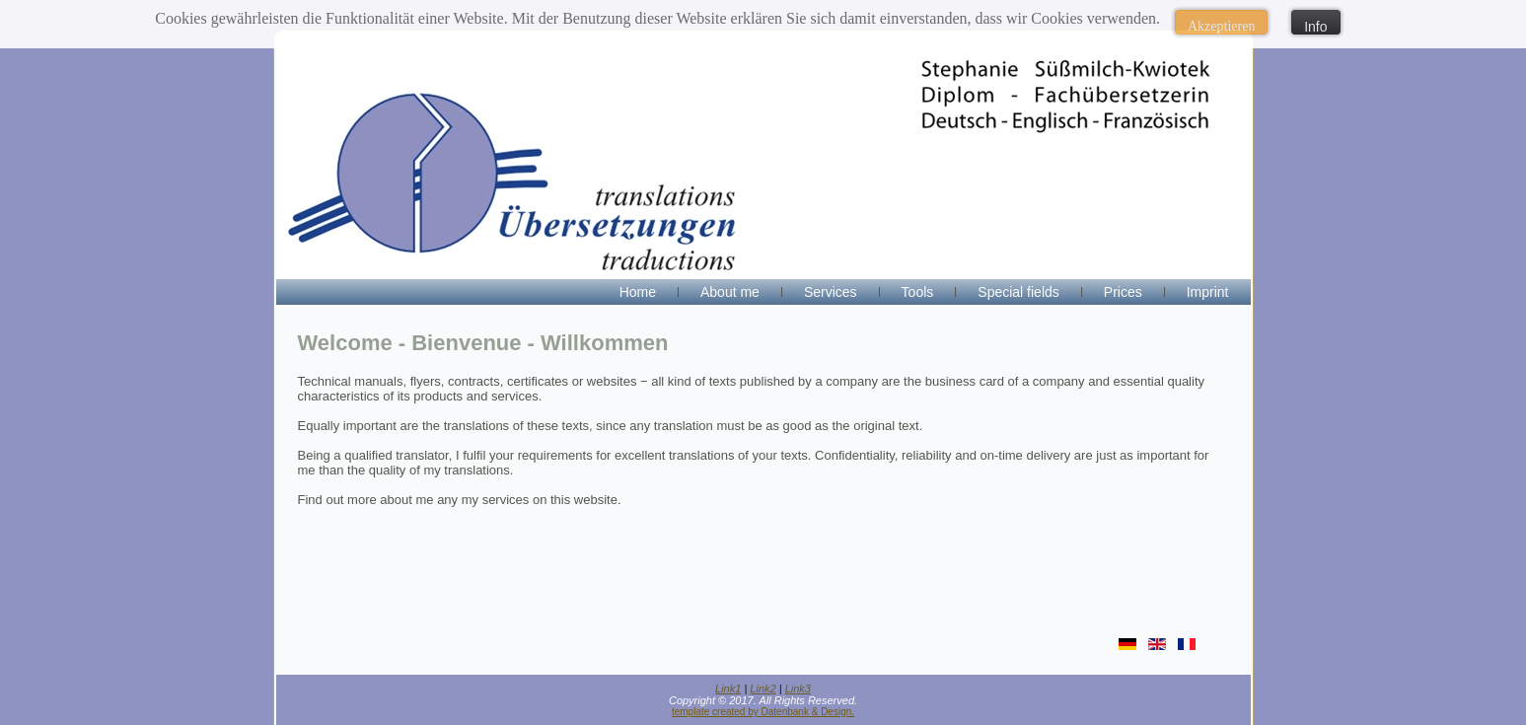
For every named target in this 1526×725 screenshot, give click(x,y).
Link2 (762, 688)
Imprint (1208, 292)
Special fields (1018, 292)
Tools (918, 292)
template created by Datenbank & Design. (763, 711)
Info (1315, 27)
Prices (1123, 292)
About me (730, 292)
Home (637, 292)
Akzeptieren (1221, 26)
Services (830, 292)
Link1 (728, 688)
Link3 (798, 688)
